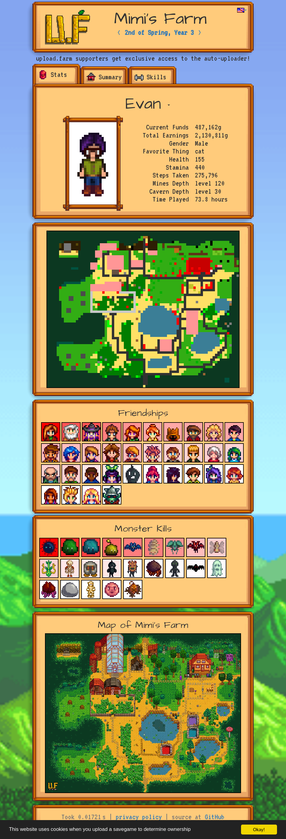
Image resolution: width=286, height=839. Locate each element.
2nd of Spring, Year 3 (159, 32)
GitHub (215, 817)
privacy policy (139, 817)
